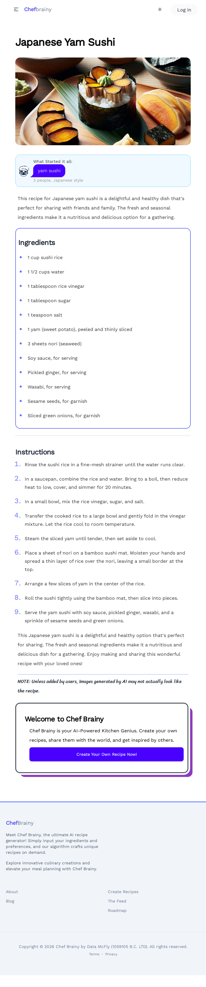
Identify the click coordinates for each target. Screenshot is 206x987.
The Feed (117, 901)
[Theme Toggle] (160, 9)
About (12, 891)
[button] (16, 9)
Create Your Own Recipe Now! (106, 754)
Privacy (111, 954)
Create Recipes (123, 891)
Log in (184, 10)
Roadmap (117, 910)
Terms (94, 954)
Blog (10, 901)
